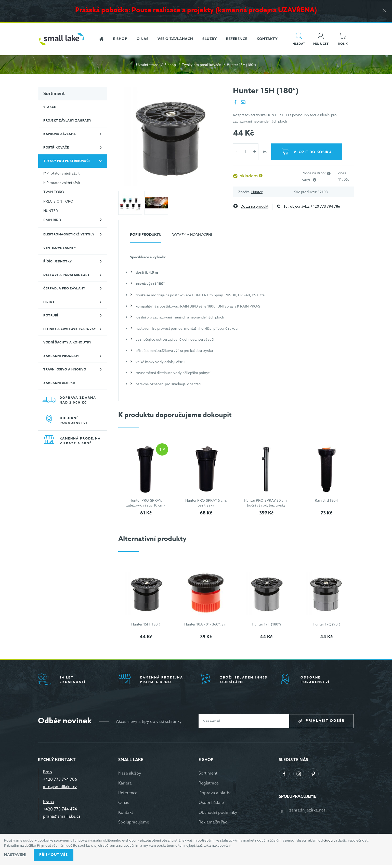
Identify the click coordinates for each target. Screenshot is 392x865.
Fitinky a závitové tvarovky (69, 329)
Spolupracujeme (133, 822)
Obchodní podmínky (218, 812)
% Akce (49, 107)
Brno (47, 772)
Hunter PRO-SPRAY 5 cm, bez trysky (206, 503)
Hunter (257, 191)
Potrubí (50, 315)
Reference (127, 793)
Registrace (209, 783)
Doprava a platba (215, 793)
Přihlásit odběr (325, 720)
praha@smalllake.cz (62, 816)
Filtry (49, 302)
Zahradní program (61, 356)
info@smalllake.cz (60, 787)
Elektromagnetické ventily (69, 234)
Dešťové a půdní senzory (66, 275)
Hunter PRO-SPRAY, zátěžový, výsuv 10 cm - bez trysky (145, 505)
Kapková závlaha (59, 134)
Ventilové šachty (59, 248)
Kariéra (125, 783)
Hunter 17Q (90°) (326, 624)
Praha (48, 802)
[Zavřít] (384, 10)
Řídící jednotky (57, 261)
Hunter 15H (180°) (145, 624)
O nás (123, 803)
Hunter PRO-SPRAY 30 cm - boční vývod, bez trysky (266, 503)
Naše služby (129, 773)
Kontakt (125, 812)
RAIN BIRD (52, 219)
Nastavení (15, 854)
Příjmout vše (53, 854)
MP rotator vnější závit (61, 173)
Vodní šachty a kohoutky (67, 342)
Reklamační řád (213, 822)
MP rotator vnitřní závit (61, 182)
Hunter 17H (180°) (266, 624)
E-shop (170, 64)
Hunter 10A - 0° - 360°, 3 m (206, 624)
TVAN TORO (53, 191)
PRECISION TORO (58, 201)
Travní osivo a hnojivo (64, 369)
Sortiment (54, 93)
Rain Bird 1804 (326, 500)
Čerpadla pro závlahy (64, 288)
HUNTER (50, 210)
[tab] (145, 236)
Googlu (329, 840)
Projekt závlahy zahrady (67, 120)
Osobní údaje (211, 803)
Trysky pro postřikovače (201, 64)
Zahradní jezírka (59, 383)
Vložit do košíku (312, 152)
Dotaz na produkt (254, 206)
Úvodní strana (147, 64)
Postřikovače (56, 147)
